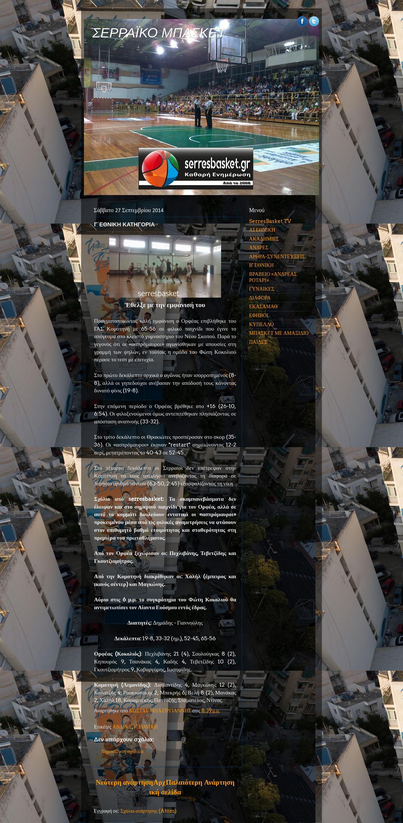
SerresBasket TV (270, 221)
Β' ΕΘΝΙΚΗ (261, 265)
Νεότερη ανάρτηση (124, 782)
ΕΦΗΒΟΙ (258, 315)
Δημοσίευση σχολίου (122, 751)
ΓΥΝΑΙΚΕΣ (261, 289)
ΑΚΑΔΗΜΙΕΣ (264, 239)
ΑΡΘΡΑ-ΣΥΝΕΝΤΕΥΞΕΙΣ (277, 256)
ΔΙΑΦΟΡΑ (260, 298)
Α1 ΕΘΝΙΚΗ (262, 230)
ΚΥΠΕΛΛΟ (261, 324)
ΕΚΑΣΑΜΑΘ (263, 306)
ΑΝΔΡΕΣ (122, 727)
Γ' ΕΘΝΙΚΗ (146, 727)
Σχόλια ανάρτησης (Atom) (148, 811)
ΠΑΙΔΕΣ (258, 342)
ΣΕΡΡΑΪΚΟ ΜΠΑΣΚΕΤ (159, 32)
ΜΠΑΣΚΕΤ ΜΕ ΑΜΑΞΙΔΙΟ (279, 333)
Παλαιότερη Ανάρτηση (200, 782)
